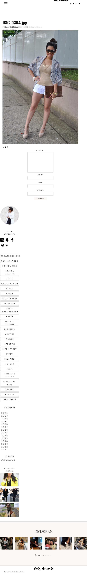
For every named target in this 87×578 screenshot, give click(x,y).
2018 (4, 430)
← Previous (6, 29)
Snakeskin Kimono (35, 27)
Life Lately (9, 349)
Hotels (9, 364)
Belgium (9, 329)
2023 (4, 416)
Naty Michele (44, 569)
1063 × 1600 (22, 27)
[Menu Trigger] (6, 3)
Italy (9, 354)
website (40, 190)
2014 (4, 441)
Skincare (10, 303)
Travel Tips (9, 266)
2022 (4, 418)
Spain (9, 294)
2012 (4, 447)
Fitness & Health (10, 375)
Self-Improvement (9, 309)
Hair (10, 369)
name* (40, 174)
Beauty (9, 394)
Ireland (9, 359)
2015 (4, 438)
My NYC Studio (9, 322)
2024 (4, 413)
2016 (4, 435)
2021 (4, 421)
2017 (4, 433)
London (10, 339)
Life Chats (9, 399)
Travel (9, 389)
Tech (10, 279)
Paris (9, 316)
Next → (13, 29)
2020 (4, 424)
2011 (4, 449)
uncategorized (9, 256)
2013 (4, 444)
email (40, 182)
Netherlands (9, 261)
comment (40, 150)
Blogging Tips (9, 383)
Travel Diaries (9, 272)
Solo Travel (10, 299)
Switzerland (9, 284)
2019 (4, 427)
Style (9, 289)
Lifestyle (10, 344)
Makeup (10, 334)
